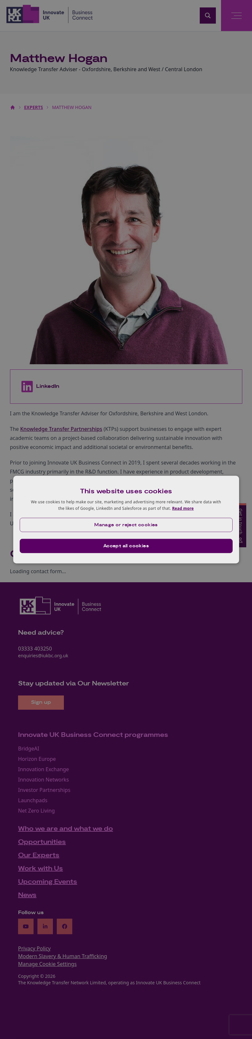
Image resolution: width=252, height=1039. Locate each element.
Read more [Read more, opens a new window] (183, 508)
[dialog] (126, 519)
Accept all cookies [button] (126, 546)
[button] (126, 524)
